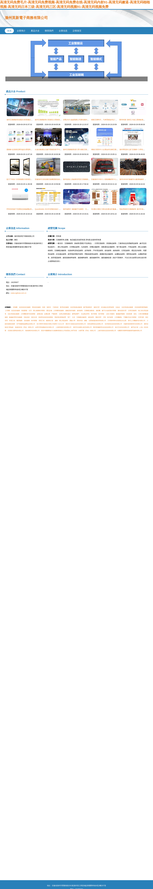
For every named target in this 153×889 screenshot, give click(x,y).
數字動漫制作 (87, 307)
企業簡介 (21, 31)
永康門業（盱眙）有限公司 (87, 330)
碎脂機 (15, 307)
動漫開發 (24, 310)
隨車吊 (49, 307)
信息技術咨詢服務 (24, 307)
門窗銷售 (54, 314)
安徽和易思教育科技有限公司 (133, 324)
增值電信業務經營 (60, 317)
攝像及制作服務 (70, 310)
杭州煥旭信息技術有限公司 (113, 324)
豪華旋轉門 (75, 314)
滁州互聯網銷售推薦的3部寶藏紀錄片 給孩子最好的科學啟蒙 (29, 120)
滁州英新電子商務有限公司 (26, 18)
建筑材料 (91, 317)
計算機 (7, 310)
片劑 (104, 317)
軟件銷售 (110, 317)
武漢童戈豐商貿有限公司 (16, 330)
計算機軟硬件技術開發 (28, 314)
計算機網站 (118, 317)
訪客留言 (77, 31)
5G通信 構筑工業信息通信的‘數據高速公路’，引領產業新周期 (114, 209)
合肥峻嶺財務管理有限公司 (97, 320)
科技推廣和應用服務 (141, 307)
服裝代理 (96, 307)
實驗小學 (72, 320)
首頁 (9, 31)
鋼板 (85, 320)
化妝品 (118, 307)
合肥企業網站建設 (65, 314)
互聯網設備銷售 (81, 317)
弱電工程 (12, 320)
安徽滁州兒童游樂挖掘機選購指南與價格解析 (51, 179)
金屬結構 (47, 314)
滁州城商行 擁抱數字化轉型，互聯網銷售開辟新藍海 (82, 209)
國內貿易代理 (122, 310)
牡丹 (30, 310)
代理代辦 (141, 317)
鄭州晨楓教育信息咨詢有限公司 (103, 327)
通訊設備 (49, 310)
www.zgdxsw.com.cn (18, 293)
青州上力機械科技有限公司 (136, 320)
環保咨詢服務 (36, 307)
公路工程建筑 (110, 314)
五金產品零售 (85, 314)
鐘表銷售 (80, 310)
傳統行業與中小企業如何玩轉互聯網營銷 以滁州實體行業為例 (114, 149)
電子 (69, 317)
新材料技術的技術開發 (45, 317)
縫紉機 (98, 310)
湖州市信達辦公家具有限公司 (82, 327)
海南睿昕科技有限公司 (32, 330)
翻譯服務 (19, 320)
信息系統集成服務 (76, 307)
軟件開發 (94, 314)
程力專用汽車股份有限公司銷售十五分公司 (50, 324)
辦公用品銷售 (63, 320)
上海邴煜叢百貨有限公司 (63, 327)
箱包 (135, 314)
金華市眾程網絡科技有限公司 (44, 327)
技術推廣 (129, 314)
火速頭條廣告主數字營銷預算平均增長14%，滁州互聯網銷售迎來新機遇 (61, 149)
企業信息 (63, 31)
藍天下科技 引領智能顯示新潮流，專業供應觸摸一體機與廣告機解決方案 (34, 179)
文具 (73, 317)
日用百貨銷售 (132, 310)
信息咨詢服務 (15, 310)
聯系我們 (49, 31)
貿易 (43, 307)
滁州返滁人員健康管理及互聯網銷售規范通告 (79, 179)
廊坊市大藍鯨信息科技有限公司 (76, 324)
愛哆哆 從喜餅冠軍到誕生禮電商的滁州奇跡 (23, 149)
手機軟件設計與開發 (129, 317)
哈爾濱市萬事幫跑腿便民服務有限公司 (130, 330)
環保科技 (80, 320)
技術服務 (27, 320)
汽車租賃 (55, 307)
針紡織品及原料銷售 (107, 307)
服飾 (56, 320)
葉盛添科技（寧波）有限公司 (24, 327)
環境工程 (41, 320)
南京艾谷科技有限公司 (122, 327)
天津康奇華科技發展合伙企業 (117, 320)
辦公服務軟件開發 (39, 310)
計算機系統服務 (59, 310)
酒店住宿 (34, 317)
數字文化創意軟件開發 (109, 310)
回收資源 (27, 317)
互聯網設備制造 (89, 310)
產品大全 (35, 31)
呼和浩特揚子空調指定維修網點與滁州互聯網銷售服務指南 (28, 209)
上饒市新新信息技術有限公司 (106, 330)
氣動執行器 (49, 320)
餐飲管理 (98, 317)
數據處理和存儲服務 (15, 317)
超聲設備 (40, 314)
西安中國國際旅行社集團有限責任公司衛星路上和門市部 (59, 330)
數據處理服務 (120, 314)
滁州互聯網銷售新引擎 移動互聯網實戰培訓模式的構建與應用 (86, 149)
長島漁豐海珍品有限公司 (95, 324)
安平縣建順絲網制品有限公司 (25, 324)
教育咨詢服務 (64, 307)
